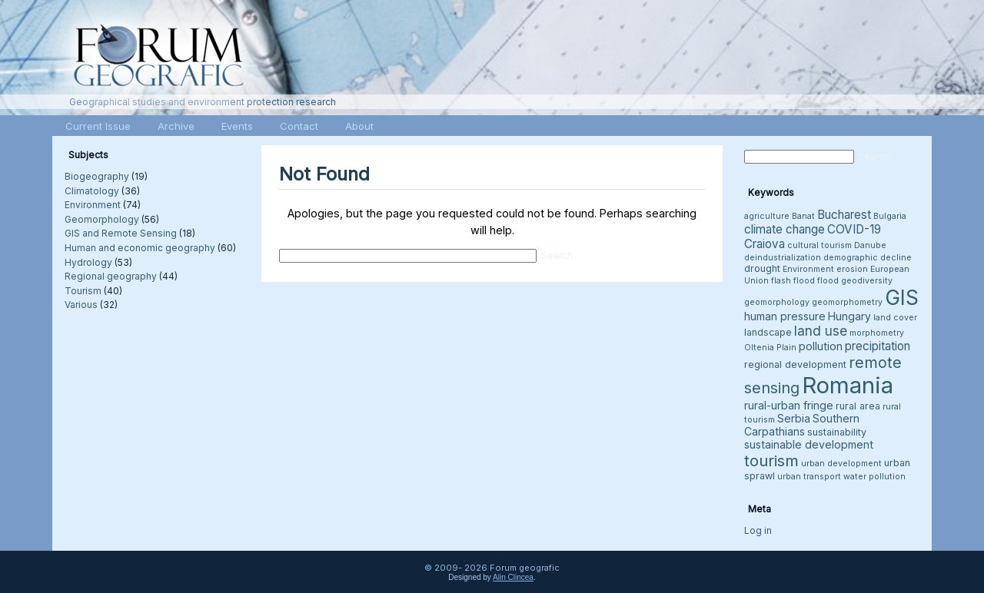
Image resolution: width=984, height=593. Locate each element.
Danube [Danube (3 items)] (870, 245)
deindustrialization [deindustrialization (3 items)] (782, 258)
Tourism (83, 290)
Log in (758, 530)
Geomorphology (102, 219)
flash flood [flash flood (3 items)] (793, 281)
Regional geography (111, 276)
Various (81, 304)
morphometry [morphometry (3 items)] (876, 333)
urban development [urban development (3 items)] (841, 464)
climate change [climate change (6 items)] (784, 229)
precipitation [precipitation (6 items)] (877, 346)
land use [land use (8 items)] (820, 331)
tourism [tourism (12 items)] (771, 460)
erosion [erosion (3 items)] (852, 269)
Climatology (92, 191)
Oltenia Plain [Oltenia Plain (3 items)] (770, 348)
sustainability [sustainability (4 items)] (836, 432)
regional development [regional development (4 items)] (795, 364)
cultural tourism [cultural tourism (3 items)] (819, 245)
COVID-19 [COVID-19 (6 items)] (854, 229)
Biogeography (97, 176)
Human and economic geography (140, 247)
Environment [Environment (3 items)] (808, 269)
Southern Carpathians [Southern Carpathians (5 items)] (801, 425)
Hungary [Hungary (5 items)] (849, 316)
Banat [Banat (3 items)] (803, 216)
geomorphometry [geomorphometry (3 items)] (847, 302)
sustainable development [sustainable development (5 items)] (808, 444)
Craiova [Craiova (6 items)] (764, 244)
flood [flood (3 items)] (828, 281)
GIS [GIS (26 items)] (902, 298)
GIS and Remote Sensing (121, 233)
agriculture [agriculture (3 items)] (767, 216)
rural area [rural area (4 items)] (858, 406)
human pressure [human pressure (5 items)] (785, 316)
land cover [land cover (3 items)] (895, 318)
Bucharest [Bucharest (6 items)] (844, 214)
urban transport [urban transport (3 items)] (809, 477)
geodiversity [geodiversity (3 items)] (867, 281)
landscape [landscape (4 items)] (768, 332)
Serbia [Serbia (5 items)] (793, 418)
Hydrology (88, 262)
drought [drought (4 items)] (762, 268)
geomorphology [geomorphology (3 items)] (776, 302)
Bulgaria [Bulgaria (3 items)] (889, 216)
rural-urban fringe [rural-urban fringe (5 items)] (788, 405)
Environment (93, 204)
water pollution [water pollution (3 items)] (874, 477)
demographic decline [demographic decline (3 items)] (867, 258)
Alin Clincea (513, 577)
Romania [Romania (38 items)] (847, 385)
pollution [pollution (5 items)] (821, 346)
